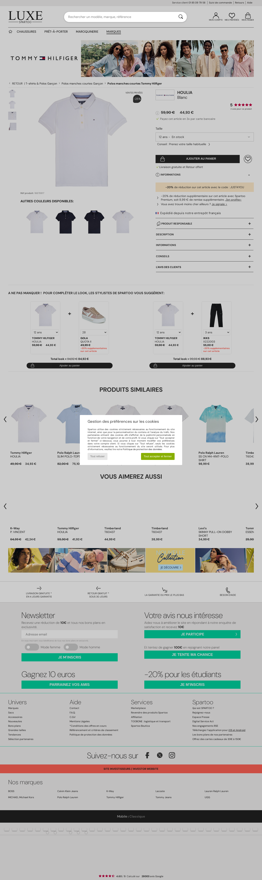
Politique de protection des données (142, 449)
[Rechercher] (181, 17)
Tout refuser (97, 456)
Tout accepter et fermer (158, 456)
